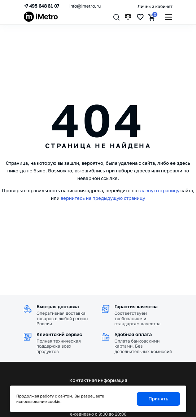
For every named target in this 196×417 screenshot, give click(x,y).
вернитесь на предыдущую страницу (103, 198)
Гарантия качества (135, 306)
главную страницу (158, 190)
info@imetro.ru (85, 6)
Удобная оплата (133, 334)
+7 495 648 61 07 (42, 6)
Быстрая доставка (57, 306)
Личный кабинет (155, 6)
